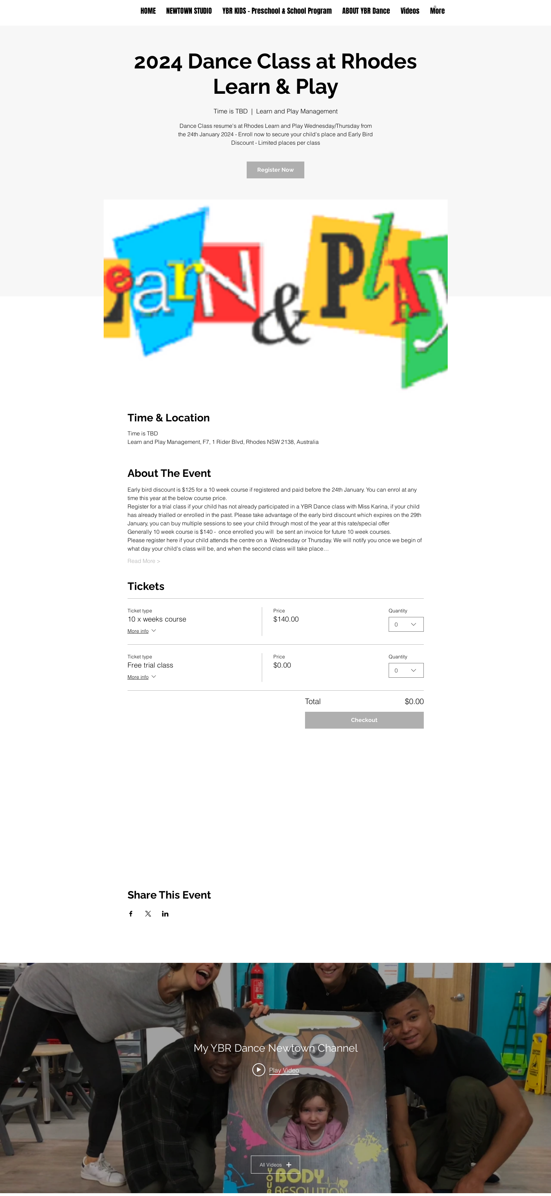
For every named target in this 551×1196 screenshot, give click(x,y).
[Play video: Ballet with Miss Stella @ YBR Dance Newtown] (275, 1070)
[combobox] (406, 624)
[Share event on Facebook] (131, 913)
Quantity (398, 610)
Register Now (275, 169)
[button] (435, 6)
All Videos (275, 1164)
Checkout (364, 720)
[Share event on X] (148, 913)
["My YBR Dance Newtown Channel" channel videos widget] (275, 1078)
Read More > (144, 560)
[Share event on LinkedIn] (165, 913)
